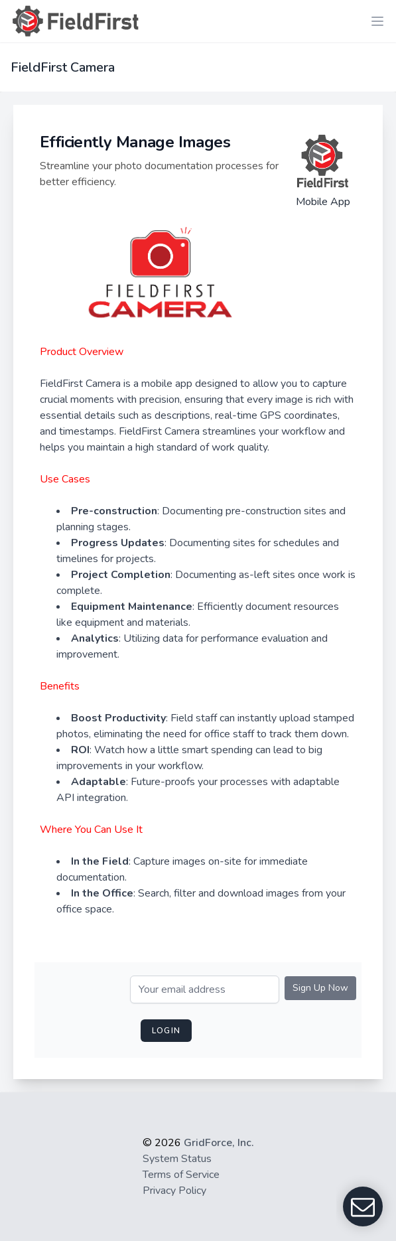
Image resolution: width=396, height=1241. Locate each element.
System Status (177, 1158)
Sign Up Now (320, 988)
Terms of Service (181, 1174)
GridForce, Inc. (219, 1142)
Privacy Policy (174, 1190)
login (166, 1030)
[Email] (204, 989)
